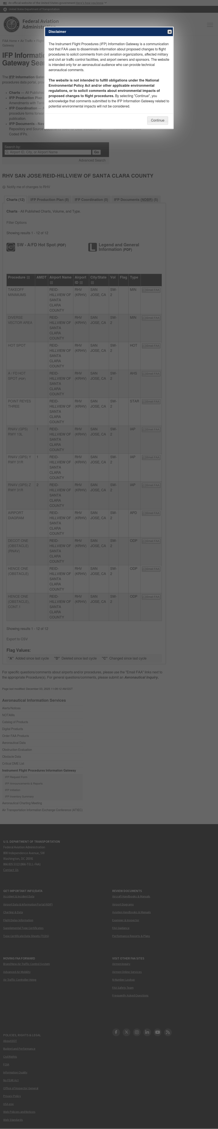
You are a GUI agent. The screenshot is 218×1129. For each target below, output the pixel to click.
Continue (157, 120)
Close (169, 32)
